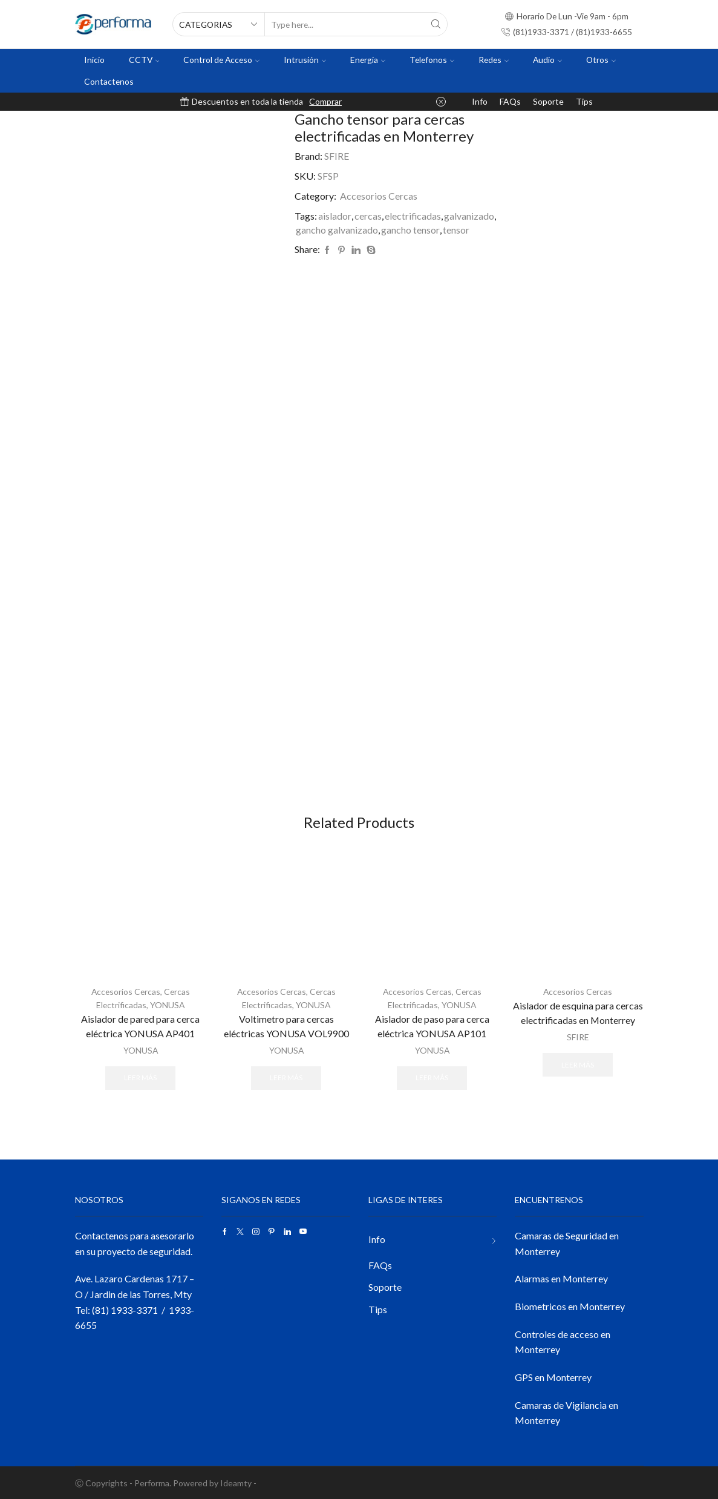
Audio (547, 59)
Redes (493, 59)
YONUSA (167, 1005)
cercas (368, 215)
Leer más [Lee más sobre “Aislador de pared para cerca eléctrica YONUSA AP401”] (140, 1076)
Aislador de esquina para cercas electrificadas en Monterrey (578, 1013)
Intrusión (305, 59)
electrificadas (413, 215)
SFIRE (336, 156)
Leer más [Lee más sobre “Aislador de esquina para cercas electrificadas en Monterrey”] (577, 1064)
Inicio (94, 59)
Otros (601, 59)
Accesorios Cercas (378, 196)
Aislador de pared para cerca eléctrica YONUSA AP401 (140, 1025)
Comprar (325, 101)
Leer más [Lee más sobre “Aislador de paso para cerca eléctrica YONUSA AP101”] (432, 1076)
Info (480, 101)
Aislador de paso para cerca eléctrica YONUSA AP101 (432, 1025)
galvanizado (469, 215)
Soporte (548, 101)
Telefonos (432, 59)
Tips (584, 101)
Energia (367, 59)
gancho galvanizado (337, 229)
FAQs (510, 101)
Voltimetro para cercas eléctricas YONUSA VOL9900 (286, 1025)
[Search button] (435, 24)
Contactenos (109, 81)
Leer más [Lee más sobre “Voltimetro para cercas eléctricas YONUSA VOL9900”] (286, 1076)
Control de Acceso (221, 59)
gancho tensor (410, 229)
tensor (456, 229)
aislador (334, 215)
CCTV (144, 59)
